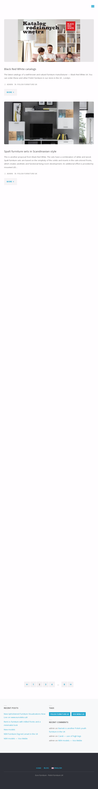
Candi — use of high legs (69, 736)
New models (9, 729)
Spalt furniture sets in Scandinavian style (30, 151)
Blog (46, 768)
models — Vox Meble (16, 738)
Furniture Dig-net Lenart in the (21, 734)
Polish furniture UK (27, 84)
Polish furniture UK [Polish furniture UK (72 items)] (59, 714)
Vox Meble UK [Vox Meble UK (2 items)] (78, 714)
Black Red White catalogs (20, 69)
